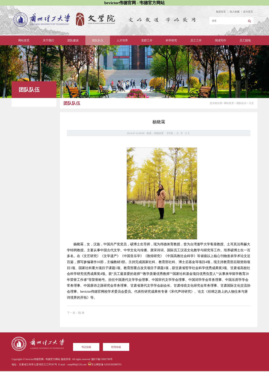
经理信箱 (116, 347)
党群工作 (146, 40)
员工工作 (196, 40)
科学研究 (171, 40)
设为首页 (248, 11)
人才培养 (122, 40)
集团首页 (221, 11)
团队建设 (73, 40)
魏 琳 (81, 312)
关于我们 (48, 40)
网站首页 (23, 40)
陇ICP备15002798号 (102, 359)
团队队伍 (97, 40)
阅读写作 (220, 40)
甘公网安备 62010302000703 (106, 364)
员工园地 (245, 40)
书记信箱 (86, 347)
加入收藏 (235, 11)
